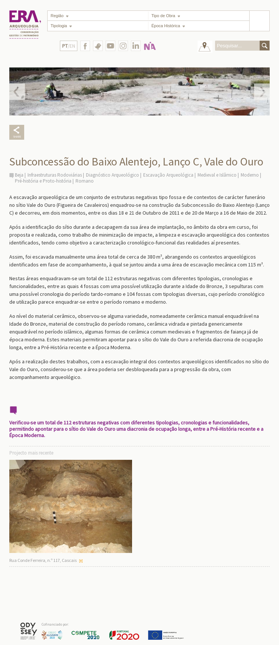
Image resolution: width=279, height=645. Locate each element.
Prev (17, 91)
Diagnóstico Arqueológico (112, 175)
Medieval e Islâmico (217, 175)
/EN (68, 46)
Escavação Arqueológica (168, 175)
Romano (85, 181)
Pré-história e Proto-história (43, 181)
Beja (19, 175)
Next (262, 91)
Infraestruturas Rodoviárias (55, 175)
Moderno (250, 175)
